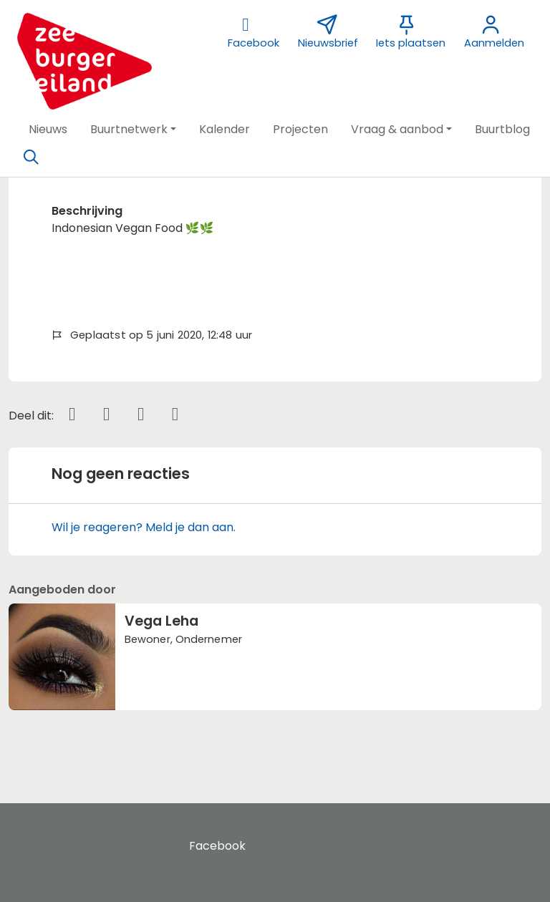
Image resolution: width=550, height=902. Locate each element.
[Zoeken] (30, 157)
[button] (48, 129)
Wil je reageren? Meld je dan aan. (144, 527)
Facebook (217, 846)
